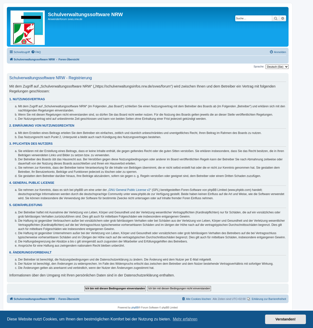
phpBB (135, 307)
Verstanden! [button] (286, 319)
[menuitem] (36, 52)
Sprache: (259, 66)
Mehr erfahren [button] (185, 319)
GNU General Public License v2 (129, 190)
